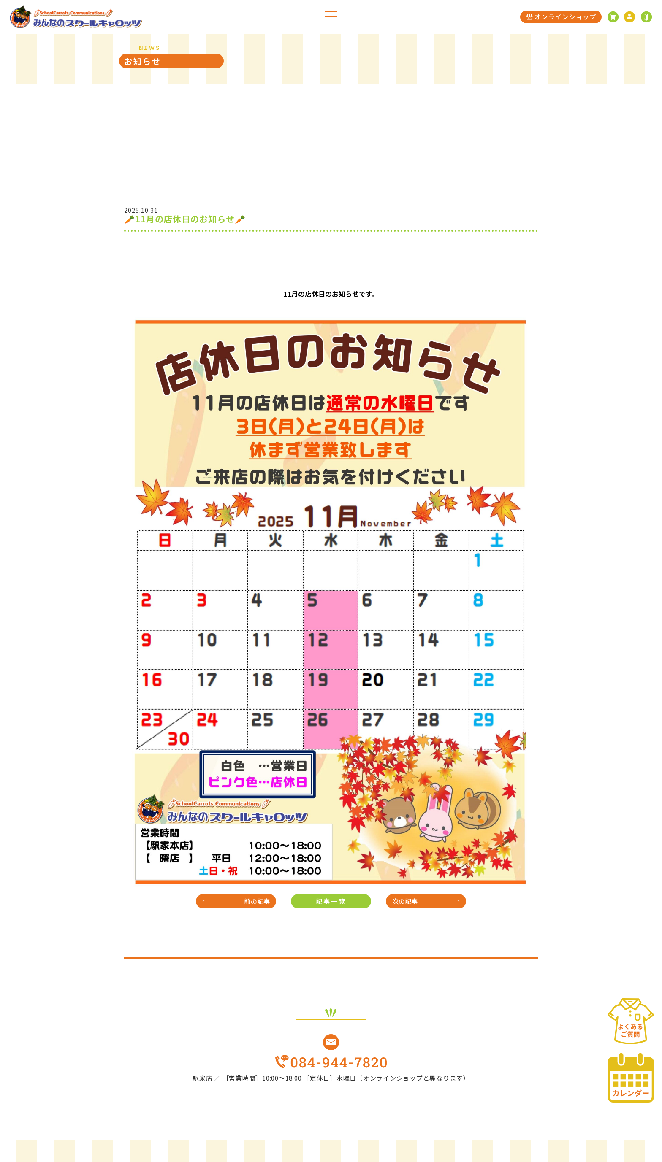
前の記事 (257, 901)
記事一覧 (331, 901)
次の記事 (405, 901)
